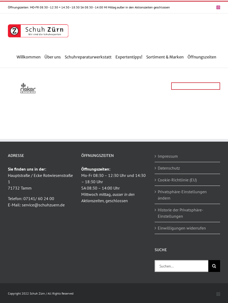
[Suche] (214, 266)
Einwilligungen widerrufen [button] (182, 228)
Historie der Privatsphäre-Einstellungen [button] (180, 213)
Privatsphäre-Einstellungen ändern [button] (182, 195)
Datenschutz (169, 168)
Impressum (168, 156)
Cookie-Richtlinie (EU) (177, 179)
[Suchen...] (181, 266)
